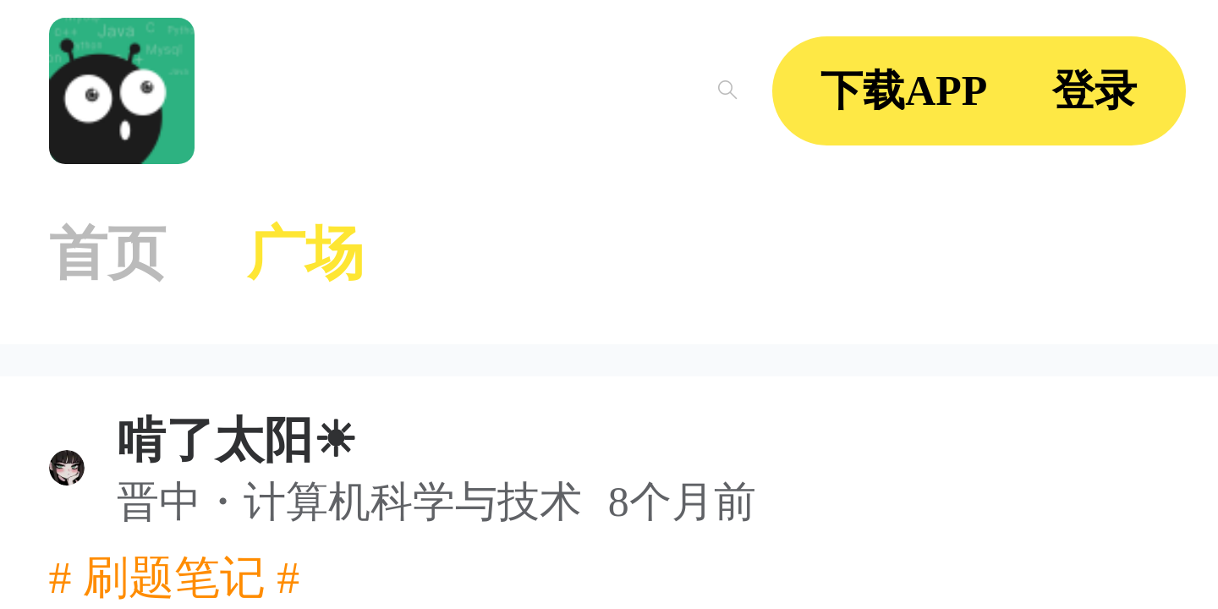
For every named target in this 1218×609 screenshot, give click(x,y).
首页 (107, 253)
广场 (305, 253)
